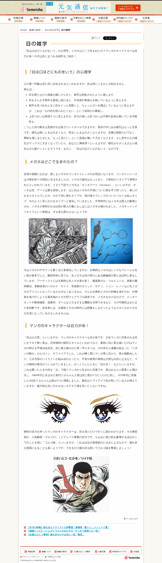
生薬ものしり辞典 (80, 551)
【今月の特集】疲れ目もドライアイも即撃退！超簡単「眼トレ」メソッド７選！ (68, 527)
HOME (23, 30)
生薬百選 (100, 551)
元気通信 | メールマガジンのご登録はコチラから (128, 7)
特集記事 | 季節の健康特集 (17, 19)
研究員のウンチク (117, 551)
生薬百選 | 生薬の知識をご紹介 (101, 19)
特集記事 (28, 551)
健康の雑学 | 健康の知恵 (59, 19)
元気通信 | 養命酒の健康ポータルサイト (78, 7)
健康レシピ (45, 551)
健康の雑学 (35, 30)
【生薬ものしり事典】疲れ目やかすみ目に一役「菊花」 (56, 534)
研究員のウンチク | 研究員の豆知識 (122, 19)
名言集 (135, 551)
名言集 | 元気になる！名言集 (144, 19)
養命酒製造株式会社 (31, 7)
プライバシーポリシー (31, 557)
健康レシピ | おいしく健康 (38, 19)
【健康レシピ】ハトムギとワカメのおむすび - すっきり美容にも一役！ (63, 531)
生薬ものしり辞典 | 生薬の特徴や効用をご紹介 (80, 19)
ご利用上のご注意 (54, 557)
